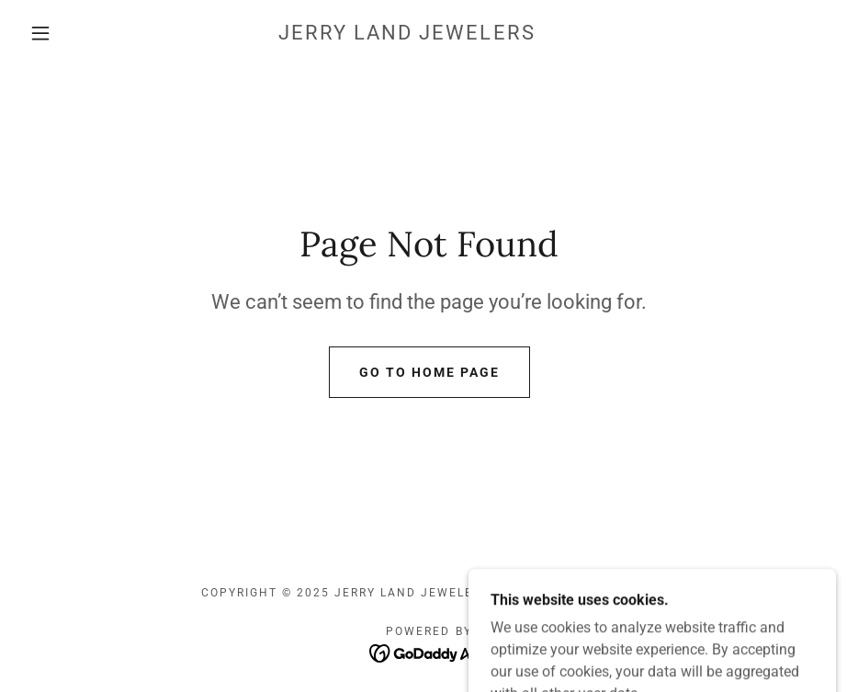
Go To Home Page (429, 372)
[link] (407, 34)
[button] (41, 33)
